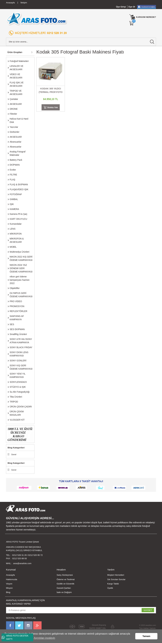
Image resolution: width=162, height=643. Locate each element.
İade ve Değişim (64, 592)
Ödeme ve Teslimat (66, 579)
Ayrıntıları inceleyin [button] (44, 638)
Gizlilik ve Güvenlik (65, 584)
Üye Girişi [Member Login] (121, 7)
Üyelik (110, 588)
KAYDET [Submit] (148, 610)
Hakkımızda (11, 579)
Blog (8, 592)
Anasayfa (10, 575)
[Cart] (131, 23)
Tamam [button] (146, 636)
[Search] (81, 42)
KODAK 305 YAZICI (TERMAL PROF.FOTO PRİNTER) (51, 90)
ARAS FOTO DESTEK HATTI (15, 637)
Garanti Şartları (64, 588)
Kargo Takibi (113, 584)
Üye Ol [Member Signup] (131, 7)
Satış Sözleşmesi (65, 575)
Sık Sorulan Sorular (116, 579)
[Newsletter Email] (81, 610)
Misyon (9, 588)
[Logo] (37, 18)
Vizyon (9, 584)
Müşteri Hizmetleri (115, 575)
